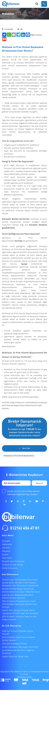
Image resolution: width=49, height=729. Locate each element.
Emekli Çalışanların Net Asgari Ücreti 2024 (20, 647)
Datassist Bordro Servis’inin (15, 219)
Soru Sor (24, 448)
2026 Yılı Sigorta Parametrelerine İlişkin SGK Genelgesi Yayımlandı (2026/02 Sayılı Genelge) (19, 604)
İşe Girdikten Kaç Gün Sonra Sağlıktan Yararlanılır (18, 651)
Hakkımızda (7, 544)
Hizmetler (6, 547)
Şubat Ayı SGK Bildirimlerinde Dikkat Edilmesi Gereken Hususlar (17, 596)
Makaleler (6, 551)
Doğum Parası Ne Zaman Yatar (15, 656)
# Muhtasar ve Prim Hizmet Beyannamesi (19, 456)
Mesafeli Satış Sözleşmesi (13, 561)
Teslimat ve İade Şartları (12, 564)
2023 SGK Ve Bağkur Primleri (14, 643)
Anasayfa (6, 541)
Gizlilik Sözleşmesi (10, 568)
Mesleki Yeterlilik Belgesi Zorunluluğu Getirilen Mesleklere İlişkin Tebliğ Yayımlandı (21, 590)
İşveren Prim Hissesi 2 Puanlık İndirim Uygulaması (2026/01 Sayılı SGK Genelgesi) (20, 611)
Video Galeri (7, 558)
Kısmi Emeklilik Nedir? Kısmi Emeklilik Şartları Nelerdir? (18, 638)
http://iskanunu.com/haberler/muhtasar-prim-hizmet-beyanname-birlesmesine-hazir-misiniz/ (25, 405)
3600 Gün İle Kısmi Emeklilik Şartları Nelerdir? (17, 632)
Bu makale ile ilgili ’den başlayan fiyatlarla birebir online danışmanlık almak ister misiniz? (24, 428)
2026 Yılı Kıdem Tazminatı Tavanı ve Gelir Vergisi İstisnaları (19, 618)
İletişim (5, 554)
